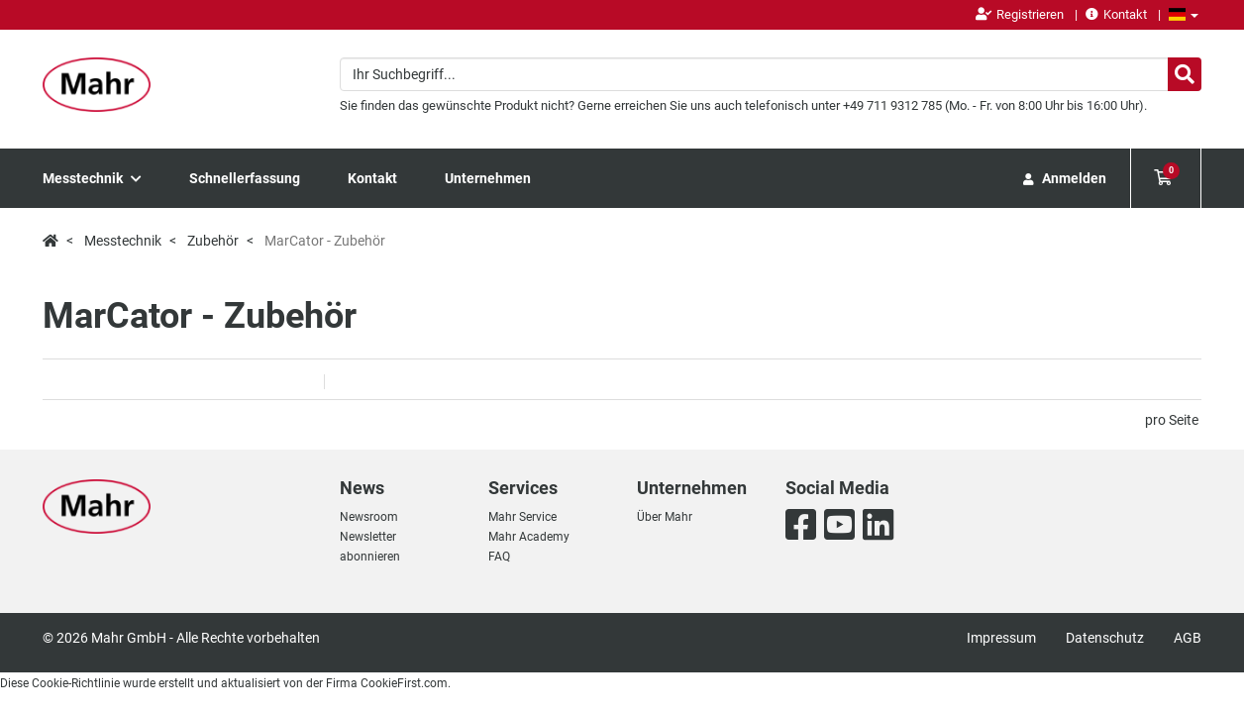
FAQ (499, 556)
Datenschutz (1105, 638)
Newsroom (369, 517)
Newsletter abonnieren (370, 546)
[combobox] (770, 74)
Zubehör (213, 241)
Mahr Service (522, 517)
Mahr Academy (529, 537)
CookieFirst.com (404, 683)
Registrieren (1020, 14)
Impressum (1001, 638)
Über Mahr (664, 517)
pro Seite (1171, 420)
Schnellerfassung (244, 178)
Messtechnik (92, 178)
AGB (1187, 638)
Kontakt (1116, 14)
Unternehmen (488, 178)
